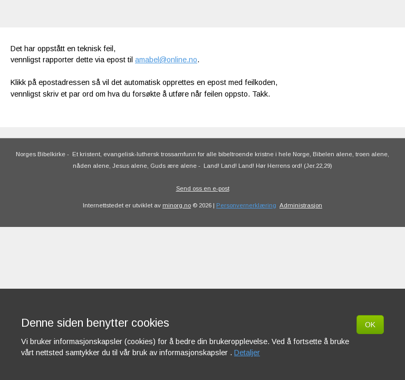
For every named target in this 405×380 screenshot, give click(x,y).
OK (370, 324)
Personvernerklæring (246, 205)
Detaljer (247, 352)
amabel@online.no (166, 59)
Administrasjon (300, 205)
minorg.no (176, 205)
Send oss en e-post (202, 188)
